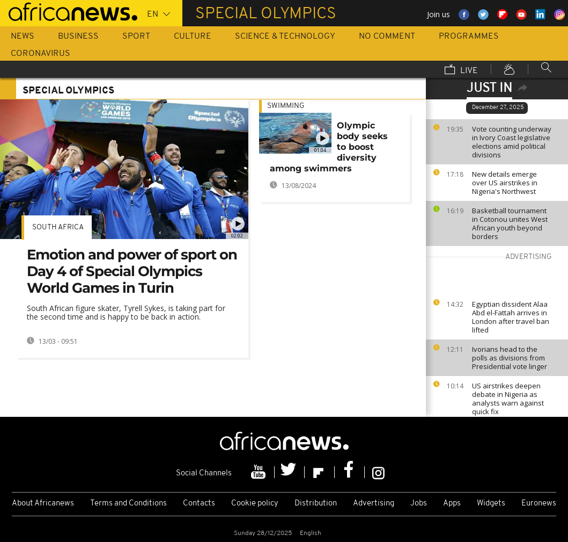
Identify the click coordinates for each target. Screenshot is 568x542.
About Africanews (43, 504)
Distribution (315, 504)
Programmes (469, 36)
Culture (192, 36)
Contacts (199, 504)
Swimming (286, 106)
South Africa (58, 227)
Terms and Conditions (128, 504)
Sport (136, 36)
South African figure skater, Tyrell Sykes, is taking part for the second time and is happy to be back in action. (126, 312)
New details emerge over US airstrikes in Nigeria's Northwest (504, 183)
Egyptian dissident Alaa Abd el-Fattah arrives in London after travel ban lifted (510, 317)
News (22, 36)
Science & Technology (285, 36)
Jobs (418, 504)
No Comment (387, 36)
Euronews (538, 504)
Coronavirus (40, 53)
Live (461, 70)
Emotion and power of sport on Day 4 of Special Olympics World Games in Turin (132, 271)
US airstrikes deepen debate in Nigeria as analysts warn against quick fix (508, 398)
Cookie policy (254, 504)
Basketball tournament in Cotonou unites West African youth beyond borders (510, 223)
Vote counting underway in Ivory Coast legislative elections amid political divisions (511, 142)
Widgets (491, 504)
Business (78, 36)
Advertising (373, 504)
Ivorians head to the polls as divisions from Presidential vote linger (509, 358)
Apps (452, 504)
